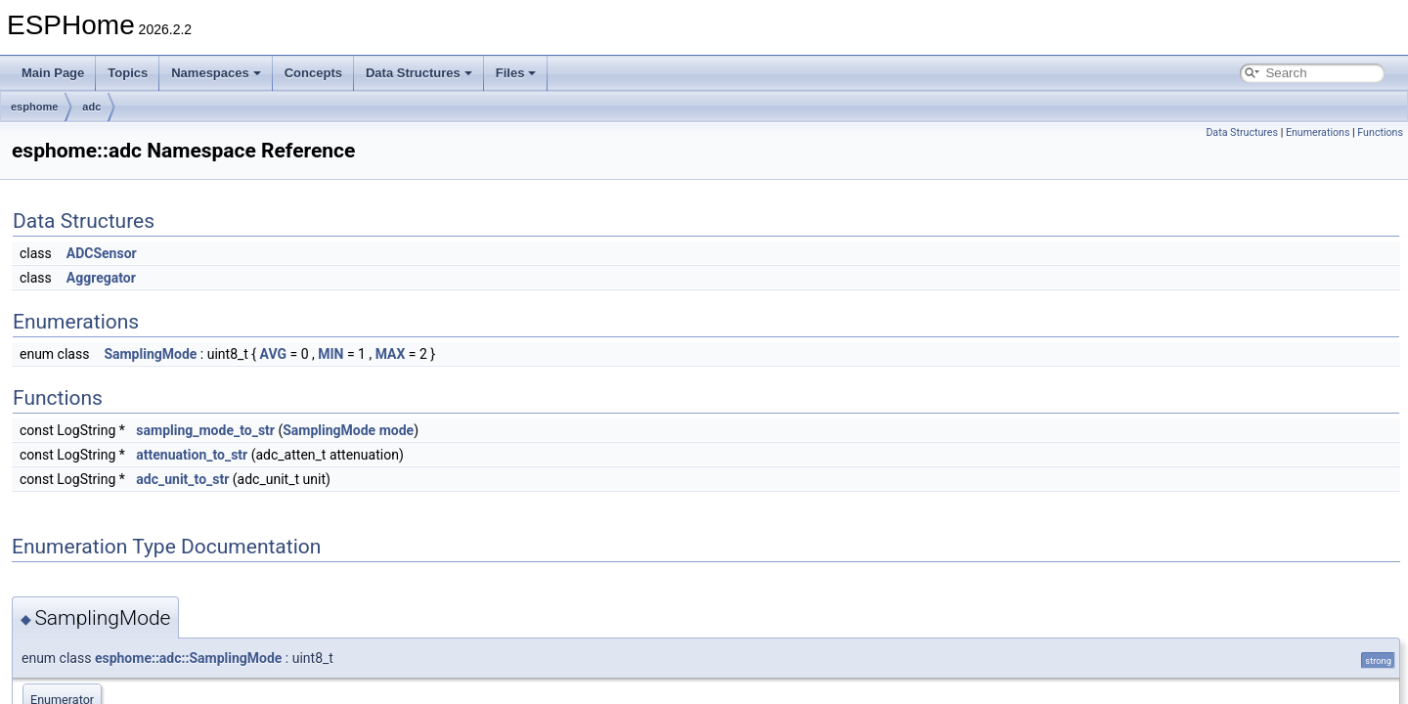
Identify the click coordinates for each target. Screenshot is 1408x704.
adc (91, 106)
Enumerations (1318, 132)
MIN (330, 354)
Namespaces (216, 73)
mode (396, 430)
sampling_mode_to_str (205, 430)
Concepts (313, 73)
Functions (1380, 132)
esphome (34, 106)
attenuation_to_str (191, 454)
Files (516, 73)
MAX (390, 354)
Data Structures (419, 73)
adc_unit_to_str (182, 479)
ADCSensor (101, 253)
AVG (273, 354)
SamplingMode (150, 354)
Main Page (53, 73)
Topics (128, 73)
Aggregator (101, 278)
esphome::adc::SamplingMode (188, 658)
